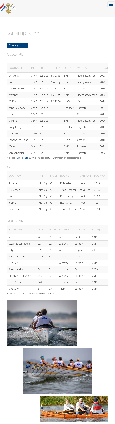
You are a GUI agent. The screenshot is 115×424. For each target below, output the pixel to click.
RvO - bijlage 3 (23, 157)
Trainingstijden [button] (17, 45)
